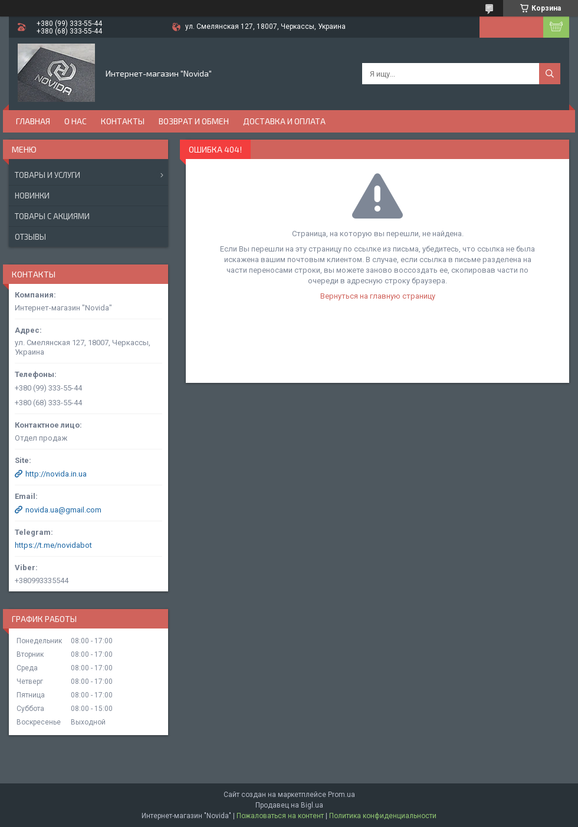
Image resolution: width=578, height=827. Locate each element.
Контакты (122, 121)
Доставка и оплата (284, 121)
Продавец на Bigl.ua (289, 805)
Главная (33, 121)
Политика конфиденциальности (382, 816)
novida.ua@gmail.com (63, 509)
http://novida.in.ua (56, 473)
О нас (75, 121)
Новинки (32, 195)
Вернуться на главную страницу (377, 296)
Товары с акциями (52, 216)
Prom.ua (341, 794)
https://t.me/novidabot (53, 545)
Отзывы (30, 237)
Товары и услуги (47, 175)
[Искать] (549, 73)
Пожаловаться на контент (280, 816)
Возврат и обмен (194, 121)
